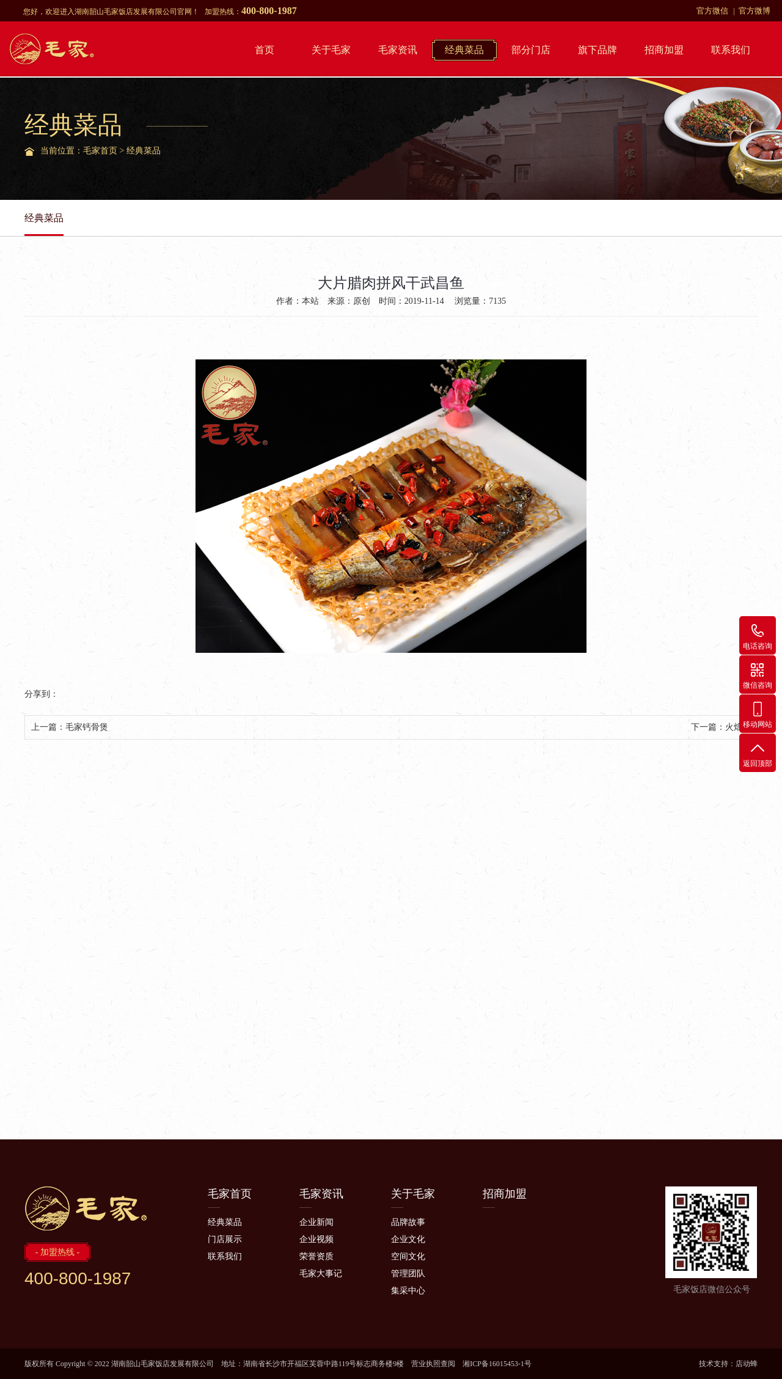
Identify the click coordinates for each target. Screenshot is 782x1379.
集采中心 (408, 1290)
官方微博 (754, 10)
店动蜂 (747, 1363)
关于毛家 (331, 50)
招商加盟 (664, 50)
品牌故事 (408, 1222)
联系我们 (730, 50)
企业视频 (316, 1239)
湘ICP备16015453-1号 (497, 1363)
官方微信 (712, 10)
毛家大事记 (320, 1273)
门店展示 (225, 1239)
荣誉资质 (316, 1256)
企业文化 (408, 1239)
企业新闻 (316, 1222)
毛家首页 (100, 150)
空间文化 (408, 1256)
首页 (264, 50)
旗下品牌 (597, 50)
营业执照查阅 (433, 1363)
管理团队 (408, 1273)
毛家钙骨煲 (86, 727)
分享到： (41, 694)
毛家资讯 (397, 50)
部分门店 (530, 50)
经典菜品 (464, 50)
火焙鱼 (738, 727)
